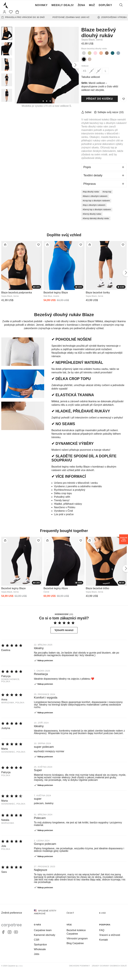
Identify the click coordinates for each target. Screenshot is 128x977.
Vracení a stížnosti (109, 935)
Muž (92, 5)
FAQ (101, 930)
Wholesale (40, 949)
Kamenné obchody (44, 935)
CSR (36, 939)
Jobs (36, 954)
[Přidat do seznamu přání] (38, 244)
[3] (46, 101)
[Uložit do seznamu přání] (123, 99)
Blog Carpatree (75, 943)
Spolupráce (40, 944)
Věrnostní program (77, 938)
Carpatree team (43, 930)
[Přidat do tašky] (5, 244)
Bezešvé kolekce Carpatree (76, 932)
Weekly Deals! (62, 5)
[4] (50, 101)
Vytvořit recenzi (64, 630)
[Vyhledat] (121, 5)
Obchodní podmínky (79, 966)
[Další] (75, 65)
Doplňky (105, 5)
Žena (81, 5)
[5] (53, 101)
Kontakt (103, 939)
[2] (43, 101)
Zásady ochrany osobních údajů (109, 966)
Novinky (41, 5)
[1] (39, 101)
